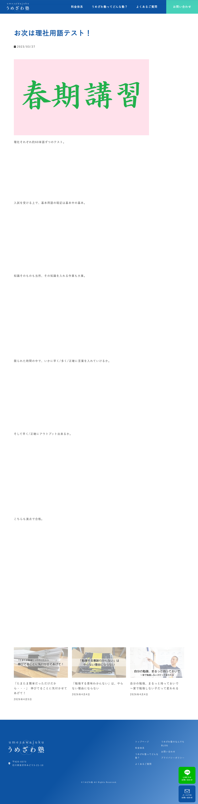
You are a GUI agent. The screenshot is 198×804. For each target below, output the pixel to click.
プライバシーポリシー (173, 758)
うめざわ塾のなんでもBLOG (172, 743)
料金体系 (77, 6)
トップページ (142, 742)
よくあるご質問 (146, 6)
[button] (182, 7)
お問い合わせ (168, 752)
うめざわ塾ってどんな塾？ (110, 6)
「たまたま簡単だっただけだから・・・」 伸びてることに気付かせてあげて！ (40, 688)
